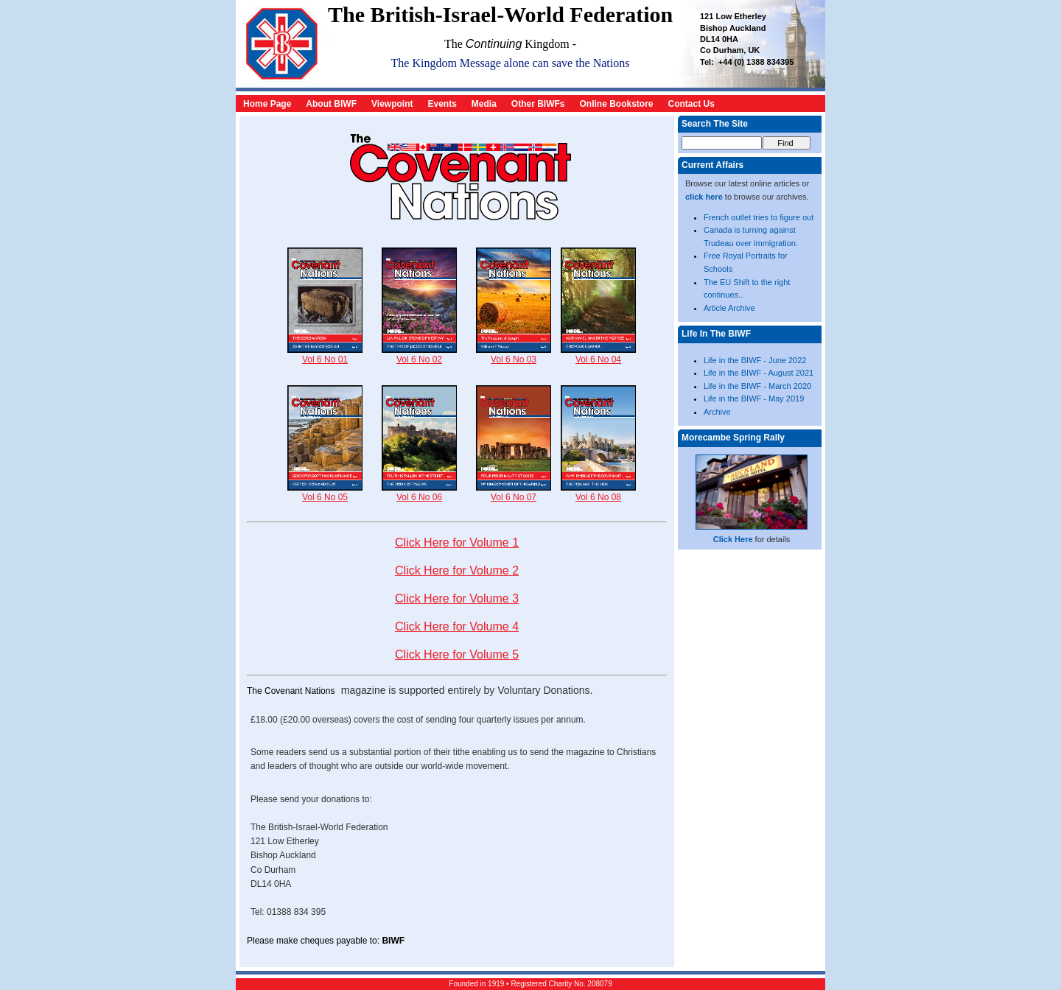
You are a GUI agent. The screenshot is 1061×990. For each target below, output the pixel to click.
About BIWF (331, 104)
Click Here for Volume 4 (457, 626)
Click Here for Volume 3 (457, 598)
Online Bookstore (617, 104)
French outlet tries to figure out (758, 217)
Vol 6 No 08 (598, 492)
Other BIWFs (538, 104)
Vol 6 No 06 (419, 492)
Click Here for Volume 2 (457, 570)
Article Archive (729, 307)
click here (704, 196)
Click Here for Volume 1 (457, 542)
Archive (717, 411)
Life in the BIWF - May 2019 (754, 398)
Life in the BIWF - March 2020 (757, 386)
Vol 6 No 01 (325, 355)
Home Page (267, 104)
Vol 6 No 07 (513, 492)
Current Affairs (712, 165)
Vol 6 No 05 (325, 492)
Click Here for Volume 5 (457, 654)
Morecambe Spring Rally (733, 437)
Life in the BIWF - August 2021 (758, 372)
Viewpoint (392, 104)
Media (484, 104)
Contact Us (691, 104)
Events (441, 104)
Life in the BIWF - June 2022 (755, 360)
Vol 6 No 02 (419, 355)
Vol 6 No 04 (598, 355)
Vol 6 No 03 (513, 355)
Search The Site (715, 124)
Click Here (733, 539)
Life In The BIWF (716, 334)
